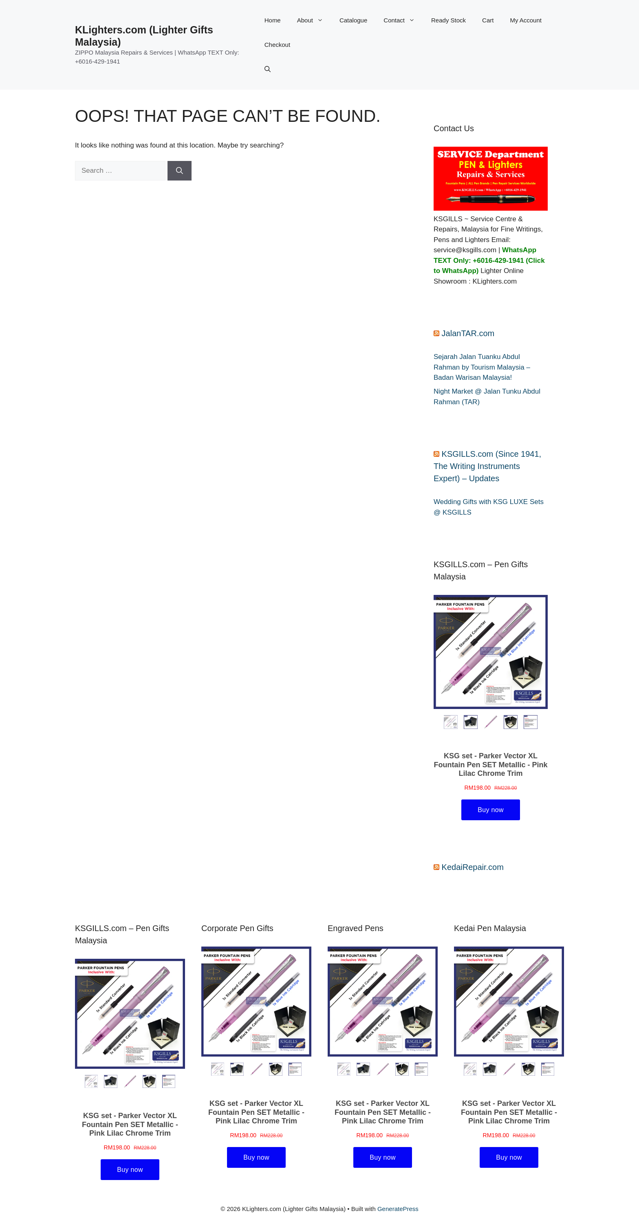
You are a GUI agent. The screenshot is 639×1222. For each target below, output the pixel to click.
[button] (267, 69)
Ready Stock (448, 20)
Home (272, 20)
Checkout (277, 44)
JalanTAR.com (468, 333)
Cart (488, 20)
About (314, 20)
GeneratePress (398, 1208)
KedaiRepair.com (473, 867)
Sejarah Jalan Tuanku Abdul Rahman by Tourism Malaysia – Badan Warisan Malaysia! (482, 367)
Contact (403, 20)
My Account (526, 20)
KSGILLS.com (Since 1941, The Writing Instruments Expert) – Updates (487, 466)
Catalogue (353, 20)
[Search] (179, 171)
